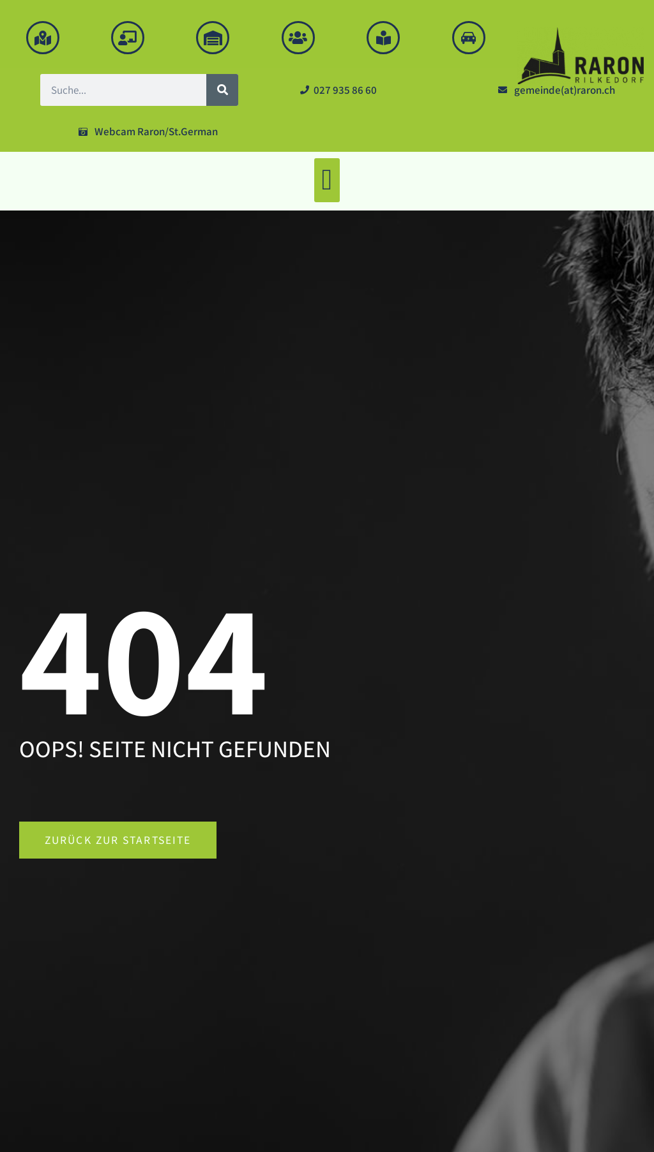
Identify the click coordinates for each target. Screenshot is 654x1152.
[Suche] (222, 90)
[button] (327, 180)
